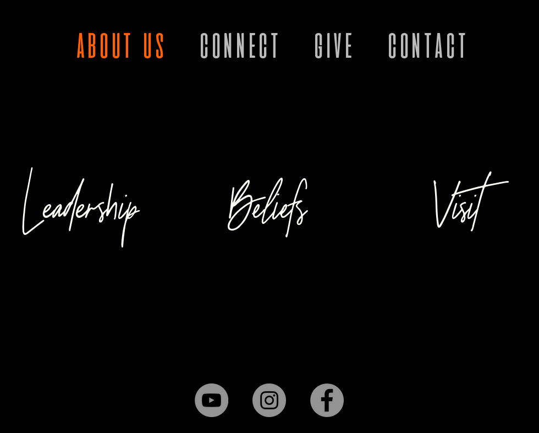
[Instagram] (269, 400)
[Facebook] (327, 400)
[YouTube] (211, 400)
